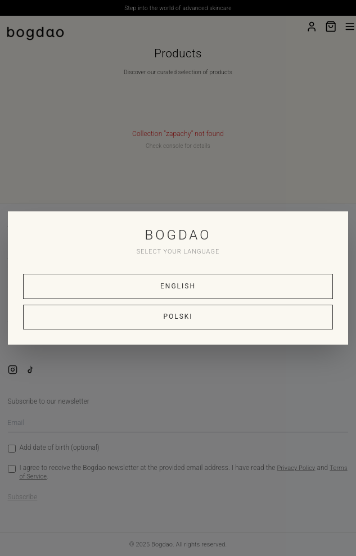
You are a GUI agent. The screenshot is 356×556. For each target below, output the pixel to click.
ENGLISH (178, 286)
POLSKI (177, 316)
